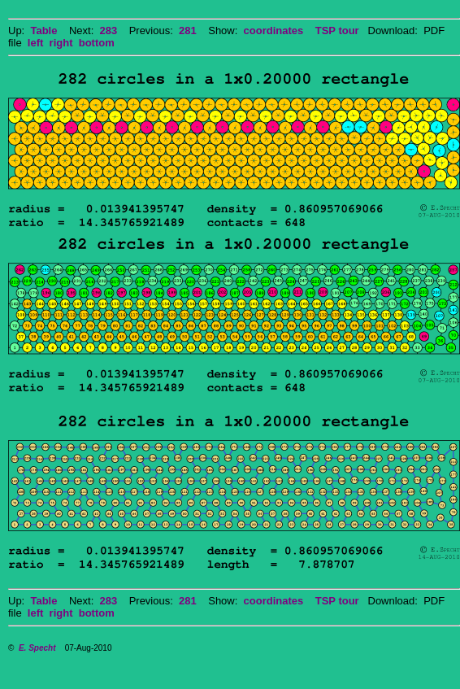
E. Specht (37, 647)
